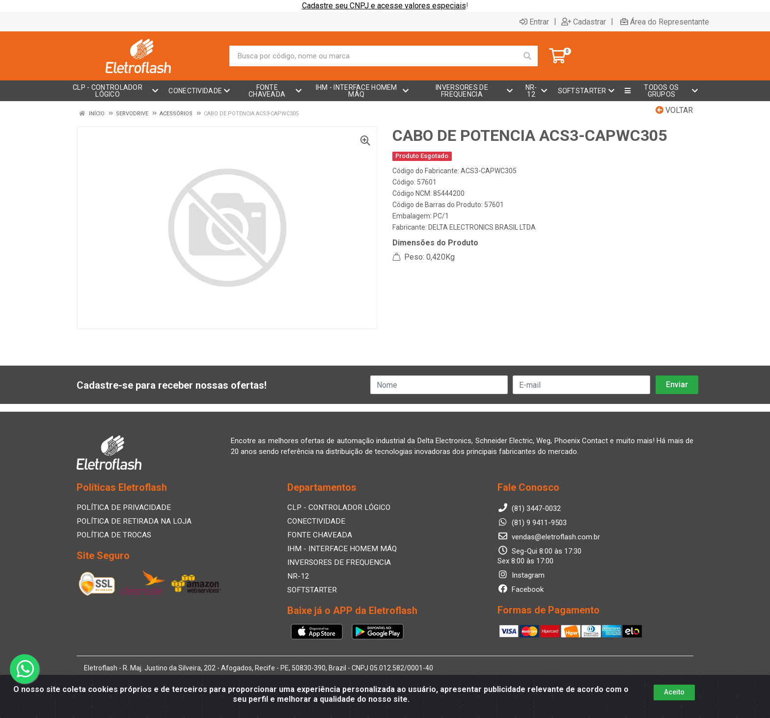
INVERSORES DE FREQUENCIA (335, 562)
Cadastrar (583, 22)
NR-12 (297, 576)
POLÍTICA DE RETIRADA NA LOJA (131, 521)
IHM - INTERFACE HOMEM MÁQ (338, 548)
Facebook (520, 589)
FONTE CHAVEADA (318, 535)
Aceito (674, 692)
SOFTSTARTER (311, 589)
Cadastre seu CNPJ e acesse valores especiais (384, 5)
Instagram (521, 575)
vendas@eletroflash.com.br (548, 536)
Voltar (674, 110)
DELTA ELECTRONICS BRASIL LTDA (482, 227)
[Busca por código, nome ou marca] (373, 56)
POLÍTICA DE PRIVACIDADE (121, 507)
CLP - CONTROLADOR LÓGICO (336, 507)
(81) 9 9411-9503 (532, 522)
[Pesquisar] (527, 56)
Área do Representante (664, 22)
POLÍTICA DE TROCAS (112, 535)
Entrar (534, 22)
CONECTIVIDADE (314, 521)
